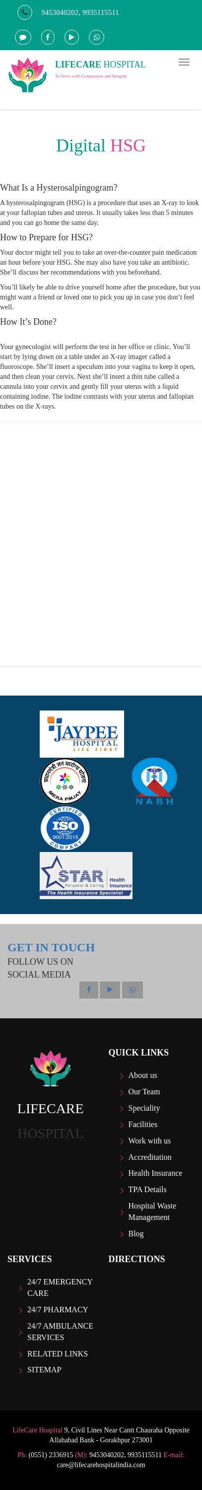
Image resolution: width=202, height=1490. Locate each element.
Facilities (143, 1124)
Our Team (144, 1091)
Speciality (144, 1108)
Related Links (57, 1353)
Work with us (150, 1140)
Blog (136, 1233)
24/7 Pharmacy (57, 1309)
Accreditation (150, 1157)
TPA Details (148, 1189)
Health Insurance (156, 1173)
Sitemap (44, 1369)
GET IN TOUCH (51, 947)
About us (143, 1075)
